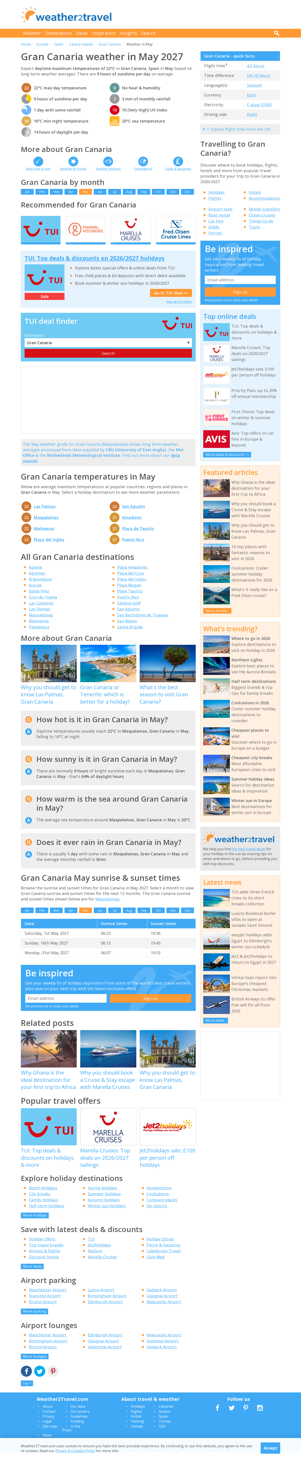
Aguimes (37, 580)
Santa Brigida (130, 634)
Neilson (95, 1257)
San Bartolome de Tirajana (142, 622)
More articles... (217, 610)
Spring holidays (102, 1195)
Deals (82, 33)
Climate (137, 1433)
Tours (254, 227)
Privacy (48, 1423)
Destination (34, 342)
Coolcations (158, 1201)
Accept (270, 1448)
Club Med (155, 1263)
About (48, 1413)
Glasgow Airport (162, 1302)
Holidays (216, 192)
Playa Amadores (132, 574)
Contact (49, 1418)
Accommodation (264, 198)
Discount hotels (44, 1263)
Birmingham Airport (107, 1302)
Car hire (215, 221)
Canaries (166, 1413)
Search (148, 33)
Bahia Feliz (39, 598)
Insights (128, 33)
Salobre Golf (129, 610)
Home (26, 44)
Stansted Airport (45, 1302)
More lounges (35, 1363)
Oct (158, 192)
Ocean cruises (262, 215)
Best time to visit (38, 169)
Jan (27, 192)
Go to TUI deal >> (171, 299)
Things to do (261, 221)
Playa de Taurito (138, 535)
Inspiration (103, 33)
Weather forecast (108, 169)
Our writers (80, 1418)
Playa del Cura (130, 580)
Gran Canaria (110, 44)
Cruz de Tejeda (43, 604)
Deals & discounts (178, 169)
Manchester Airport (47, 1297)
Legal (47, 1428)
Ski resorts (157, 1212)
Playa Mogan (129, 592)
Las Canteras (41, 610)
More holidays (35, 1222)
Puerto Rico (133, 546)
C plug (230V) (259, 104)
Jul (114, 192)
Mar (56, 192)
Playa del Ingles (49, 546)
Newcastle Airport (164, 1308)
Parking (137, 1428)
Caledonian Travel (164, 1257)
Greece (164, 1418)
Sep (144, 192)
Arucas (35, 592)
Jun (100, 192)
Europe (42, 44)
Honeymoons (159, 1195)
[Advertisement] (199, 14)
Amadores (132, 524)
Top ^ (27, 1390)
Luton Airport (101, 1297)
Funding (77, 1428)
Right (252, 114)
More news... (215, 1020)
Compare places (162, 1206)
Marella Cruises (102, 1263)
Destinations (58, 33)
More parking (34, 1318)
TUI (91, 1245)
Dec (187, 192)
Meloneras (44, 535)
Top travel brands (46, 1251)
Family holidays (43, 1206)
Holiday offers (42, 1245)
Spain (58, 44)
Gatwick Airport (162, 1297)
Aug (129, 192)
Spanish (254, 85)
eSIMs (213, 227)
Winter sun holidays (107, 1212)
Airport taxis (220, 209)
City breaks (39, 1201)
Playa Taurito (130, 598)
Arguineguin (40, 586)
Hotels (255, 192)
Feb (42, 192)
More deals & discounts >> (227, 454)
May (85, 192)
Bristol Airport (43, 1308)
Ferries (215, 233)
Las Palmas (45, 513)
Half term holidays (46, 1212)
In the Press (71, 1435)
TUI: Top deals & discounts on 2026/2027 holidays (94, 265)
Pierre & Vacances (164, 1251)
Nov (173, 192)
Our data (77, 1413)
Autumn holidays (104, 1206)
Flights (214, 198)
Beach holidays (43, 1195)
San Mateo (127, 628)
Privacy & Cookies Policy (75, 1450)
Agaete (35, 574)
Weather (32, 33)
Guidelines (79, 1423)
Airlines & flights (44, 1257)
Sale (45, 303)
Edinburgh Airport (105, 1308)
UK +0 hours (258, 75)
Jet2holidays (99, 1251)
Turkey (165, 1428)
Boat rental (219, 215)
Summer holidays (104, 1201)
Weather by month (73, 169)
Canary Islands (81, 44)
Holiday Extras (160, 1245)
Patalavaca (39, 634)
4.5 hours (255, 65)
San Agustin (133, 513)
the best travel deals (248, 849)
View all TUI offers (179, 308)
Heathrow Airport (105, 1353)
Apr (70, 192)
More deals (32, 1273)
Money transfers (264, 209)
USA (162, 1433)
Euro (251, 95)
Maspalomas (46, 524)
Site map (50, 1433)
